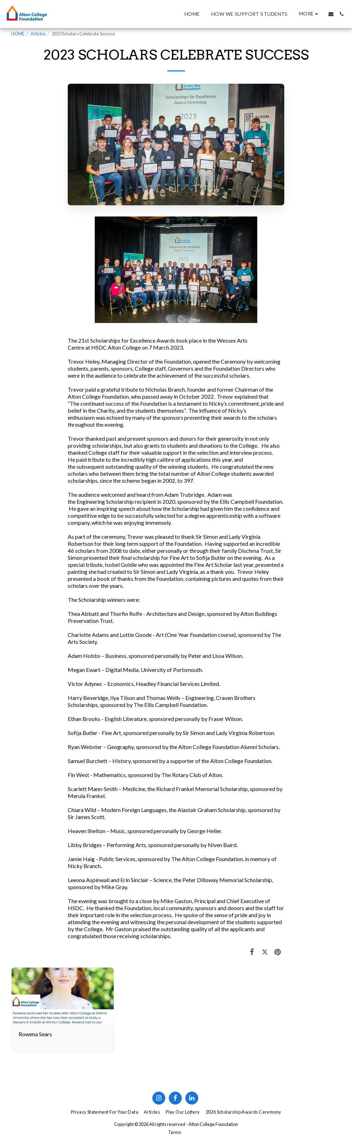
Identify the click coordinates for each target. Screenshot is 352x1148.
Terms (174, 1132)
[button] (331, 14)
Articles (38, 33)
